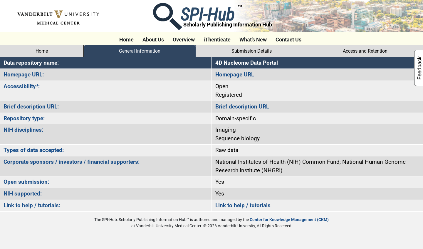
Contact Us (288, 40)
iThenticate (217, 40)
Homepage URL (234, 74)
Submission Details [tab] (251, 51)
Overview (184, 40)
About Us (153, 40)
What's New (253, 40)
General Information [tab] (139, 51)
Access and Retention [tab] (365, 51)
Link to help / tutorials (243, 205)
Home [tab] (42, 51)
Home (126, 40)
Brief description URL (242, 106)
